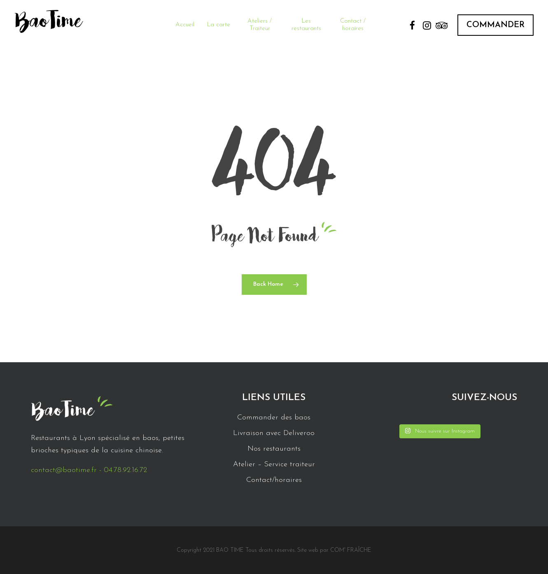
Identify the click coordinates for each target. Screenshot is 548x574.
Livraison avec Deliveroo (274, 433)
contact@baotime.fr (64, 470)
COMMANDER (495, 25)
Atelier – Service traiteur (274, 464)
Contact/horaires (274, 480)
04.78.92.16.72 (125, 470)
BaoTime (48, 25)
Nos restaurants (274, 449)
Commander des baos (273, 417)
